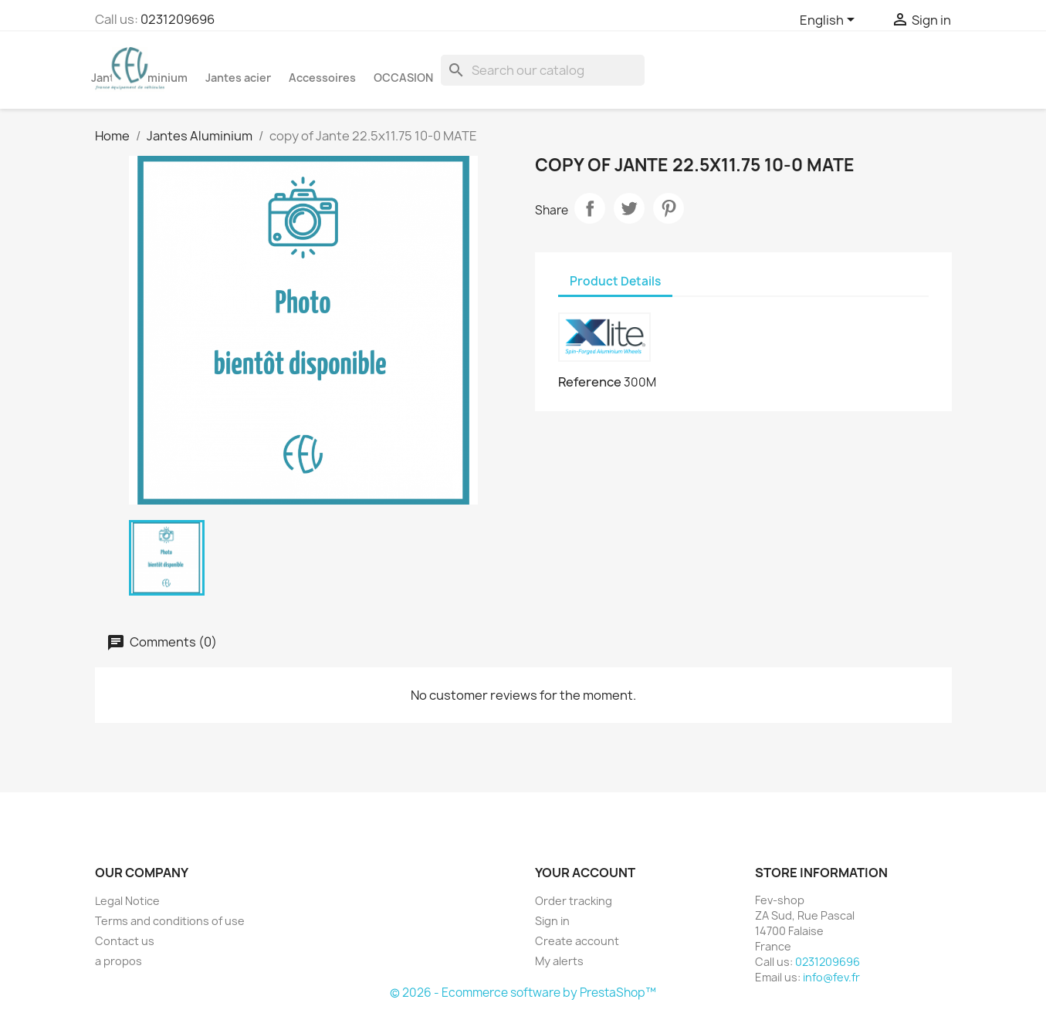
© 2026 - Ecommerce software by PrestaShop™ (523, 992)
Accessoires (322, 77)
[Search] (543, 70)
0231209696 (177, 19)
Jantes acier (238, 77)
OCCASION (403, 77)
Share (589, 208)
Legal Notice (127, 900)
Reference (589, 382)
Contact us (124, 941)
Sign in (552, 920)
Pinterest (668, 208)
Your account (585, 872)
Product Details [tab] (615, 281)
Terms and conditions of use (170, 920)
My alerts (559, 961)
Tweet (629, 208)
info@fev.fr (831, 977)
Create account (577, 941)
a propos (118, 961)
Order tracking (573, 900)
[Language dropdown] (830, 21)
